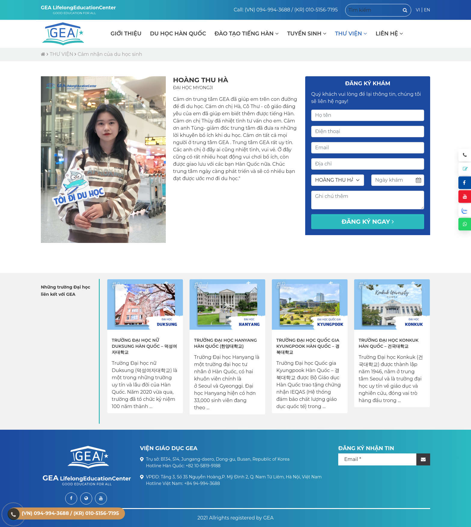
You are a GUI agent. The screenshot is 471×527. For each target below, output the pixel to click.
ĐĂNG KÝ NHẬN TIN (366, 448)
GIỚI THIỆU (126, 33)
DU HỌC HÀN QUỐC (178, 33)
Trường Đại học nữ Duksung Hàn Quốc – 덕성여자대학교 (144, 346)
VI (418, 10)
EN (427, 10)
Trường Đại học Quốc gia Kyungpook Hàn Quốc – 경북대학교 (307, 346)
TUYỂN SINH (307, 33)
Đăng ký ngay (368, 221)
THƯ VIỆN (351, 33)
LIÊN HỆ (389, 33)
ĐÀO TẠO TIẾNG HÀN (246, 33)
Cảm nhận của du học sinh (109, 54)
